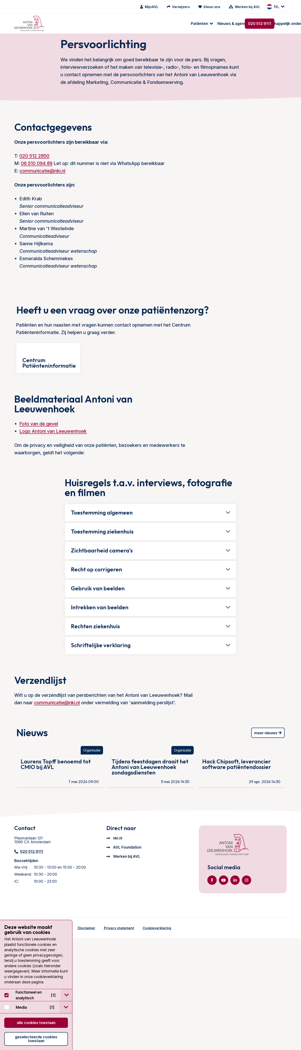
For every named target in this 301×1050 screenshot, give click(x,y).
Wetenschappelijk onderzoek (146, 23)
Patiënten (61, 23)
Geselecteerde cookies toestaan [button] (36, 1039)
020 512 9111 (259, 23)
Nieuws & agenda (94, 23)
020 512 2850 (34, 169)
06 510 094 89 (36, 177)
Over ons (190, 23)
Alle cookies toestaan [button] (36, 1022)
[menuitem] (61, 23)
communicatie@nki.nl (42, 184)
